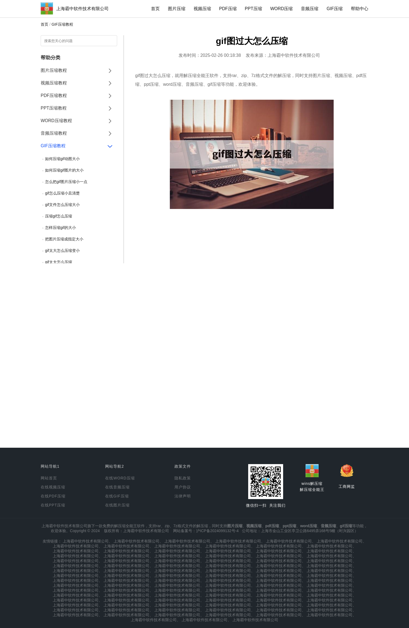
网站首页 (49, 478)
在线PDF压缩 (53, 496)
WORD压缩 (281, 8)
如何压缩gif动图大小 (62, 159)
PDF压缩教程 (54, 95)
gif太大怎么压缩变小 (62, 250)
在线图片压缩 (117, 505)
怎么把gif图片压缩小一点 (66, 181)
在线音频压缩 (117, 487)
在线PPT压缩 (53, 505)
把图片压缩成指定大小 (64, 239)
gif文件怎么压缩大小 (62, 204)
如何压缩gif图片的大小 (64, 170)
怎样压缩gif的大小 (60, 227)
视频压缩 (202, 8)
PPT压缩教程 (54, 108)
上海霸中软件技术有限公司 (82, 8)
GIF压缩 (335, 8)
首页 (155, 8)
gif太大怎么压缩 (58, 262)
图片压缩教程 (54, 70)
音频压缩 (309, 8)
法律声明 (182, 496)
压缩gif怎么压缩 (58, 216)
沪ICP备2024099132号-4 (217, 531)
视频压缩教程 (54, 83)
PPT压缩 (253, 8)
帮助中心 (359, 8)
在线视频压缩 (53, 487)
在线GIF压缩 (117, 496)
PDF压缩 (228, 8)
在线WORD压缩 (120, 478)
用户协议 (182, 487)
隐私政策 (182, 478)
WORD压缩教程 (56, 120)
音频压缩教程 (54, 133)
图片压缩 (176, 8)
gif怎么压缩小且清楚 (62, 193)
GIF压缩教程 (62, 24)
